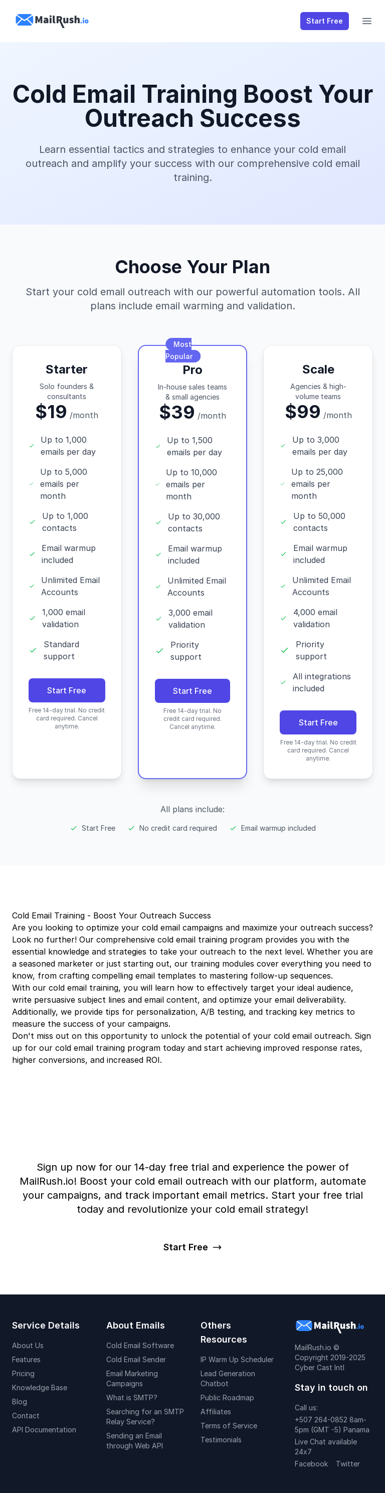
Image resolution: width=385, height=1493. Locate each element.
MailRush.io (313, 1347)
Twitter (348, 1463)
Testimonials (221, 1439)
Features (26, 1359)
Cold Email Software (140, 1345)
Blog (19, 1401)
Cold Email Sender (136, 1359)
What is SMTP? (131, 1397)
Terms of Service (229, 1425)
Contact (26, 1415)
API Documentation (44, 1429)
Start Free (324, 21)
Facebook (311, 1463)
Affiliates (216, 1411)
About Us (28, 1345)
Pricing (23, 1373)
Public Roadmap (227, 1397)
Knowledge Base (39, 1387)
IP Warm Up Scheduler (237, 1359)
